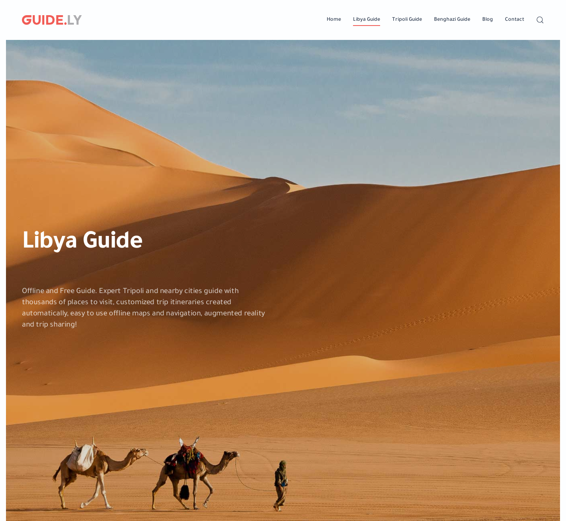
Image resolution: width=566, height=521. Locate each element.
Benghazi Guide (452, 20)
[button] (540, 20)
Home (334, 20)
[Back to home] (52, 20)
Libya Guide (366, 20)
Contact (514, 20)
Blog (487, 20)
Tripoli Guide (407, 20)
